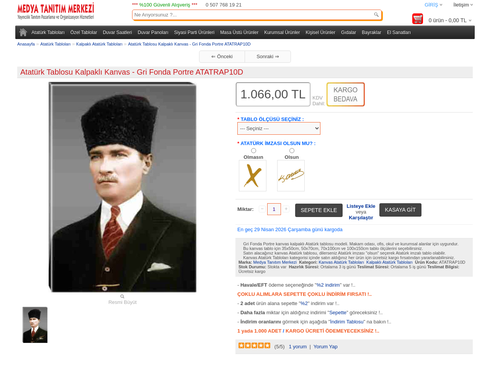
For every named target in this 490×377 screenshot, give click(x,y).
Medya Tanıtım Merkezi (275, 262)
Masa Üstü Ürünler (239, 32)
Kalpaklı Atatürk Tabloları (99, 44)
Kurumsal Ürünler (282, 32)
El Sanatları (399, 32)
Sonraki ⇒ (267, 56)
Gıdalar (348, 32)
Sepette (337, 312)
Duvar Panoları (153, 32)
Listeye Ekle (360, 206)
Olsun (292, 157)
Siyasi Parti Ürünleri (194, 32)
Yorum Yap (326, 346)
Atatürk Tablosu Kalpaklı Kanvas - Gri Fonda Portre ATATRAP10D (189, 44)
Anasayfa (26, 44)
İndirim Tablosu (346, 322)
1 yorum (298, 346)
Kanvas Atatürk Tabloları (341, 262)
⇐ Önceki (221, 56)
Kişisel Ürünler (320, 32)
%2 (304, 303)
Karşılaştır (361, 217)
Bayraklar (371, 32)
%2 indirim (328, 285)
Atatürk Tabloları (48, 32)
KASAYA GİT (400, 210)
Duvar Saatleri (117, 32)
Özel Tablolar (83, 32)
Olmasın (253, 157)
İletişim (461, 5)
